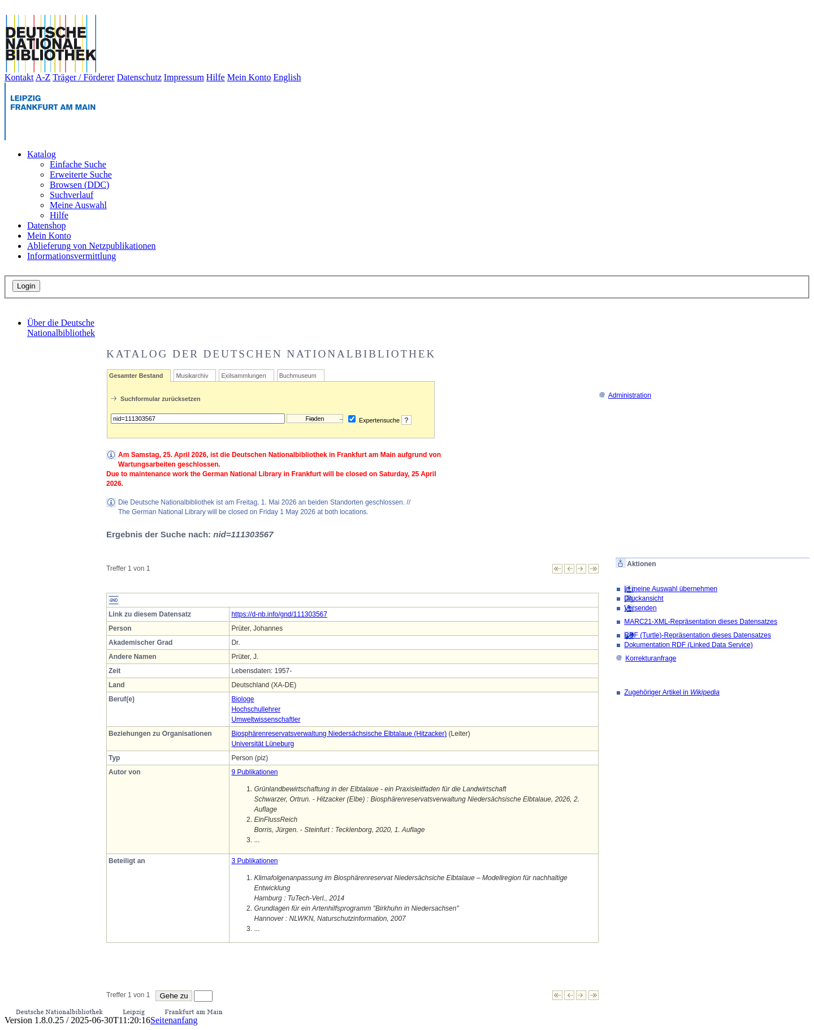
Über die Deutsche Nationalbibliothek (61, 328)
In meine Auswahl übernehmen (670, 589)
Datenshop (46, 225)
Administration (625, 395)
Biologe (242, 699)
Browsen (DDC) (79, 184)
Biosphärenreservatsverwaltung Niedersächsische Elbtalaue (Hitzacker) (339, 734)
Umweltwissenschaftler (265, 719)
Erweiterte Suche (81, 174)
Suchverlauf (71, 195)
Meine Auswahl (78, 205)
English (287, 77)
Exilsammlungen (243, 375)
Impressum (184, 77)
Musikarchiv (192, 375)
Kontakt (19, 77)
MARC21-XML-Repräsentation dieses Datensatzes (700, 622)
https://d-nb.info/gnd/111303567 (279, 614)
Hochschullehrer (255, 709)
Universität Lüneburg (262, 744)
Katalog (41, 154)
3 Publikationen (254, 861)
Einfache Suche (78, 164)
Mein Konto (249, 77)
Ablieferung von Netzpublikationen (91, 246)
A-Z (43, 77)
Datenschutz (139, 77)
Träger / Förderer (84, 77)
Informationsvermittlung (71, 256)
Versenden (640, 608)
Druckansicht (643, 598)
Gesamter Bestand (136, 375)
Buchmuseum (298, 375)
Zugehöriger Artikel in (672, 692)
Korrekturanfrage (646, 658)
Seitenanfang (174, 1020)
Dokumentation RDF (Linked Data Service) (688, 645)
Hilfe (215, 77)
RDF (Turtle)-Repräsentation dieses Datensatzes (697, 635)
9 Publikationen (254, 772)
